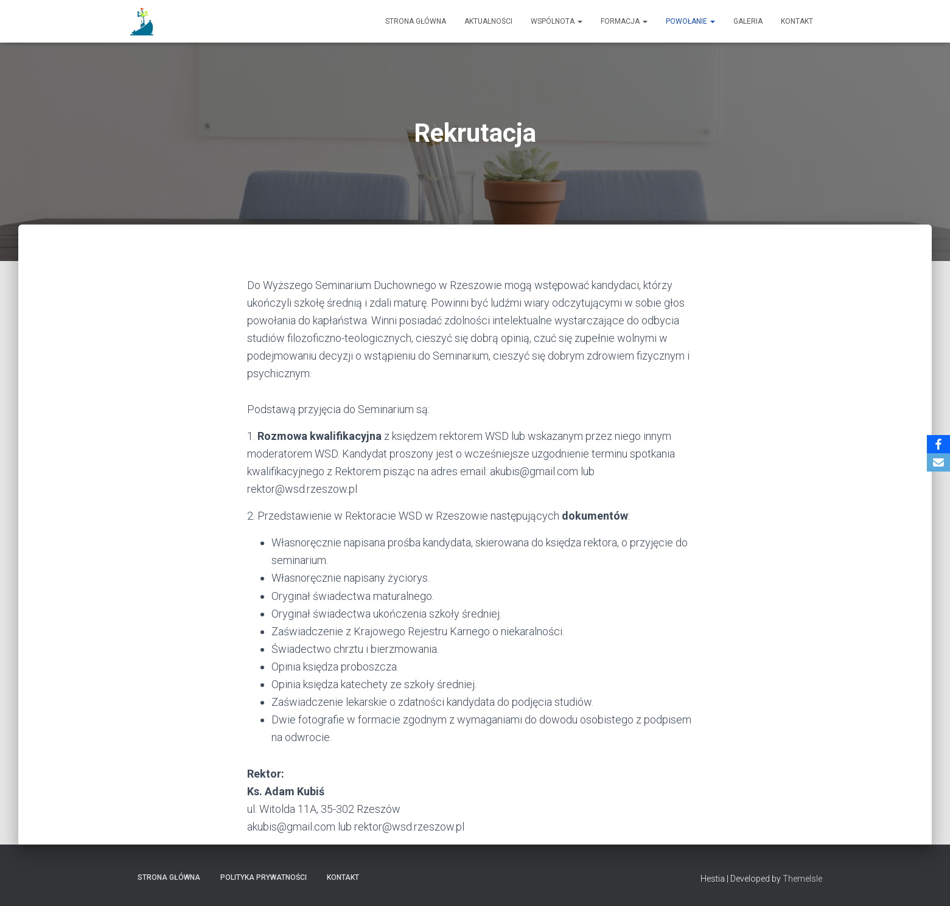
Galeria (748, 21)
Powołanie (690, 21)
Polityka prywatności (263, 877)
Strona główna (415, 21)
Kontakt (797, 21)
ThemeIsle (802, 878)
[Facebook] (938, 444)
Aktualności (488, 21)
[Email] (938, 462)
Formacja (624, 21)
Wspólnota (556, 21)
